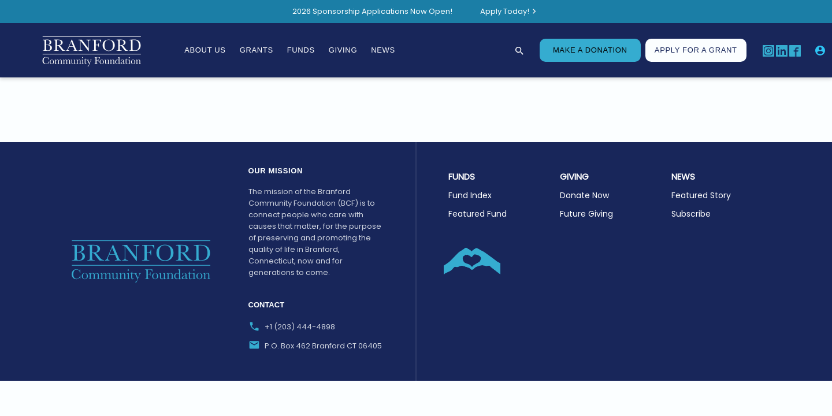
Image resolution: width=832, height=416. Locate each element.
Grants (256, 50)
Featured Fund (477, 214)
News (383, 50)
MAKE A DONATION (590, 50)
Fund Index (470, 195)
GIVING (574, 176)
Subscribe (691, 214)
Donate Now (584, 195)
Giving (343, 50)
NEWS (683, 176)
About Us (204, 50)
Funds (301, 50)
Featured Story (701, 195)
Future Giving (586, 214)
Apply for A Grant (696, 50)
